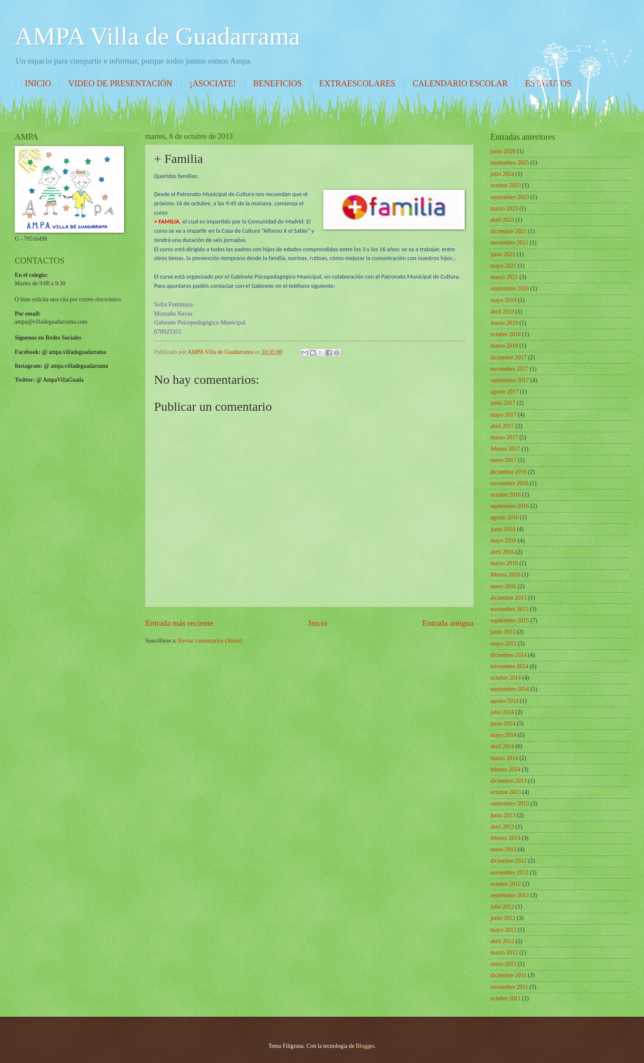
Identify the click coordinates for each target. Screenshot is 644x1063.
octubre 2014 (505, 678)
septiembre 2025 (509, 162)
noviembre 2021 (509, 242)
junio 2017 (502, 403)
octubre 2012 (505, 884)
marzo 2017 (504, 437)
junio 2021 (502, 254)
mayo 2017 (503, 415)
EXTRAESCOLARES (357, 83)
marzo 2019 (504, 323)
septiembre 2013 (509, 803)
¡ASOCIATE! (213, 83)
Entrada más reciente (179, 623)
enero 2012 (503, 964)
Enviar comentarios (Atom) (210, 641)
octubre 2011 (505, 998)
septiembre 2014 (509, 689)
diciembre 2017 (508, 357)
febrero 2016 (505, 574)
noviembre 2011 (509, 987)
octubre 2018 (505, 334)
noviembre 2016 (509, 483)
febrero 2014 (505, 769)
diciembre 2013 (508, 781)
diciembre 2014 (508, 655)
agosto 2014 (504, 701)
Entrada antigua (448, 623)
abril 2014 (502, 746)
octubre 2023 (505, 185)
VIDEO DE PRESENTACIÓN (120, 83)
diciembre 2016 (508, 472)
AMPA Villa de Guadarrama (157, 36)
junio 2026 (502, 151)
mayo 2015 (503, 643)
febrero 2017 (505, 449)
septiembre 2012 (509, 895)
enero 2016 (503, 586)
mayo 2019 (503, 300)
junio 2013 (502, 815)
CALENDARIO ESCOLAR (460, 83)
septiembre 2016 (509, 506)
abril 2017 (502, 426)
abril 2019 (502, 311)
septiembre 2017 (509, 380)
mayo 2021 (503, 266)
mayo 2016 (503, 540)
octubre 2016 (505, 495)
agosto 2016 (504, 517)
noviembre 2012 (509, 872)
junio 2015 (502, 632)
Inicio (318, 623)
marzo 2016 (504, 563)
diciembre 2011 (508, 975)
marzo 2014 (504, 758)
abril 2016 (502, 552)
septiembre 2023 (509, 197)
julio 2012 (502, 907)
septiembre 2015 (509, 620)
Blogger (365, 1046)
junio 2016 (502, 529)
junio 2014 (502, 723)
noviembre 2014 (509, 666)
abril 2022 (502, 220)
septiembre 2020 (509, 288)
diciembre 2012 (508, 861)
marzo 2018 (504, 346)
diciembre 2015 (508, 598)
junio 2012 (502, 918)
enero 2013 (503, 849)
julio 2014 (502, 712)
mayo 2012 (503, 930)
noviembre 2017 (509, 369)
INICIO (38, 83)
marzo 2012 (504, 952)
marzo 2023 (504, 208)
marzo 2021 (504, 277)
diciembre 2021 (508, 231)
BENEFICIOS (277, 83)
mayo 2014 (503, 735)
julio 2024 (502, 174)
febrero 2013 (505, 838)
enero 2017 (503, 460)
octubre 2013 (505, 792)
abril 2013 (502, 827)
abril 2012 (502, 941)
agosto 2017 (504, 391)
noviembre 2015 (509, 609)
